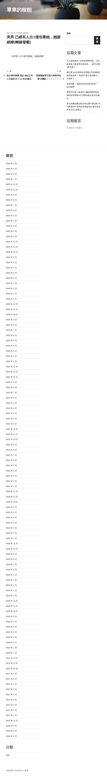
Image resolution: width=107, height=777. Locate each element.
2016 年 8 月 (11, 731)
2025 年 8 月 (11, 200)
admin (25, 33)
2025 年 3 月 (11, 226)
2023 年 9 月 (11, 320)
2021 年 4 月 (11, 471)
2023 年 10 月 (12, 314)
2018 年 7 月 (11, 622)
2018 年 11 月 (12, 606)
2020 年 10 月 (12, 502)
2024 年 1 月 (11, 299)
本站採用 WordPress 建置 (17, 770)
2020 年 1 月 (11, 538)
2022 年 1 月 (11, 424)
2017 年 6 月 (11, 689)
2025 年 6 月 (11, 210)
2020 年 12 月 (12, 491)
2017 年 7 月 (11, 684)
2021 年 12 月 (12, 429)
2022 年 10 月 (12, 377)
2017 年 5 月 (11, 694)
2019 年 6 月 (11, 569)
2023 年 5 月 (11, 340)
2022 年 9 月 (11, 382)
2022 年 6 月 (11, 398)
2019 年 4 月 (11, 580)
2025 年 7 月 (11, 205)
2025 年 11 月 (12, 190)
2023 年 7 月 (11, 330)
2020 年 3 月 (11, 528)
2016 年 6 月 (11, 736)
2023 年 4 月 (11, 346)
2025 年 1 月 (11, 236)
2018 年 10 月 (12, 611)
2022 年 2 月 (11, 419)
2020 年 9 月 (11, 507)
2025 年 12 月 (12, 184)
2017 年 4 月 (11, 700)
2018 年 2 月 (11, 648)
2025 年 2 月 (11, 231)
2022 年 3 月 (11, 413)
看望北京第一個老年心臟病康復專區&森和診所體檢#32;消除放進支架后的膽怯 (83, 95)
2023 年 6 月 (11, 335)
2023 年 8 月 (11, 325)
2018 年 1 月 (11, 653)
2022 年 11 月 (12, 372)
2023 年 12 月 (12, 304)
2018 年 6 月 (11, 627)
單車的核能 (19, 10)
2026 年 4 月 (11, 163)
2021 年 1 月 (11, 486)
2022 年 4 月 (11, 408)
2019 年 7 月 (11, 564)
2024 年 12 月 (12, 242)
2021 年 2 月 (11, 481)
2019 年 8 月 (11, 559)
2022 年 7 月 (11, 392)
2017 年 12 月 (12, 658)
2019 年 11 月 (12, 543)
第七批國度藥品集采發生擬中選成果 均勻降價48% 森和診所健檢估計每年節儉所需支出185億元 (83, 106)
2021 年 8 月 (11, 450)
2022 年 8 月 (11, 387)
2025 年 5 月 (11, 216)
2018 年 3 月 (11, 642)
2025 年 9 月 (11, 195)
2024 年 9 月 (11, 257)
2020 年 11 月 (12, 497)
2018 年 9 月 (11, 616)
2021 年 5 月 (11, 465)
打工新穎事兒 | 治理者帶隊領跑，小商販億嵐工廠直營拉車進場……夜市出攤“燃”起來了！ (83, 64)
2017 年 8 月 (11, 679)
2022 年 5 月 (11, 403)
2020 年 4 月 (11, 523)
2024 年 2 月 (11, 294)
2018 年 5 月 (11, 632)
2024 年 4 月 (11, 283)
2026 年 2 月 (11, 174)
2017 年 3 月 (11, 705)
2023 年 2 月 (11, 356)
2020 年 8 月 (11, 512)
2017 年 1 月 (11, 715)
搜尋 (68, 33)
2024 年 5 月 (11, 278)
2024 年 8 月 (11, 262)
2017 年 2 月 (11, 710)
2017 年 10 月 (12, 668)
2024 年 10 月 (12, 252)
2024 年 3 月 (11, 288)
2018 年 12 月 (12, 601)
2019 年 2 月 (11, 590)
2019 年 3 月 (11, 585)
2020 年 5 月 (11, 517)
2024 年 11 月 (12, 247)
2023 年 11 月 (12, 309)
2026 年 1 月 (11, 179)
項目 (8, 755)
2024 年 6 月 (11, 273)
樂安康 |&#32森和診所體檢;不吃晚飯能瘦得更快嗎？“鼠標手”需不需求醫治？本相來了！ (83, 75)
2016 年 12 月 (12, 721)
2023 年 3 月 (11, 351)
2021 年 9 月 (11, 445)
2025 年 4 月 (11, 221)
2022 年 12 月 (12, 366)
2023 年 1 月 (11, 361)
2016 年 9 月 (11, 726)
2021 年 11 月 (12, 434)
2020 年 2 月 (11, 533)
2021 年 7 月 (11, 455)
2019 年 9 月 (11, 554)
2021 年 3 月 (11, 476)
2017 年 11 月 (12, 663)
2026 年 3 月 (11, 169)
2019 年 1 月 (11, 595)
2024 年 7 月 (11, 268)
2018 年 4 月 (11, 637)
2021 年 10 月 (12, 439)
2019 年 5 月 (11, 575)
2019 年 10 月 (12, 549)
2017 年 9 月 (11, 674)
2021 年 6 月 (11, 460)
